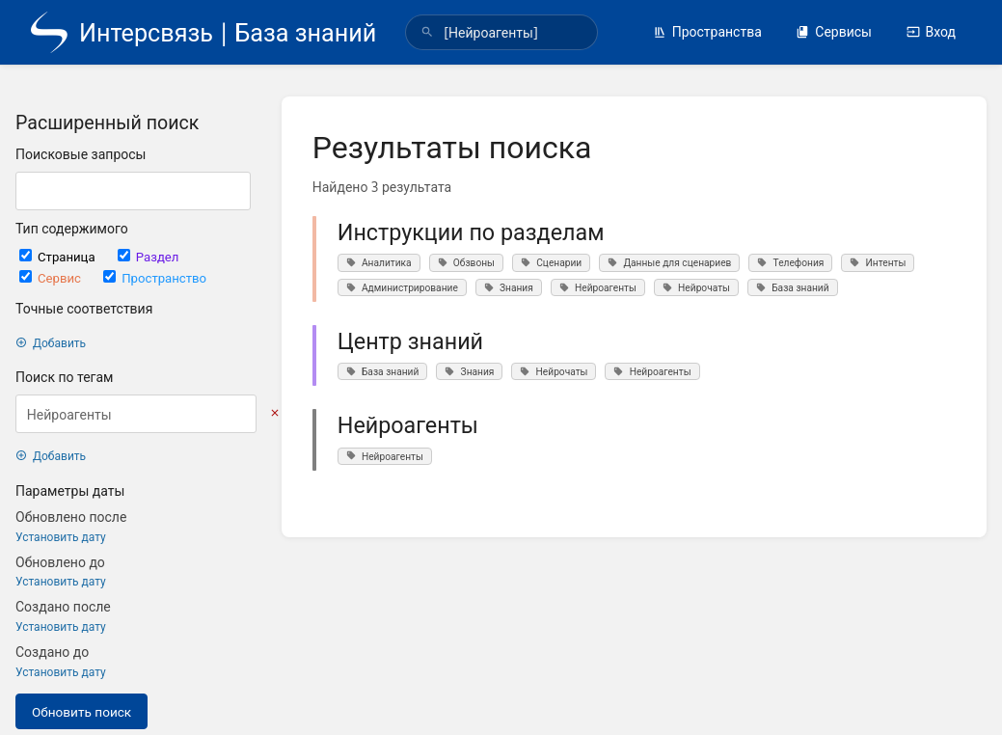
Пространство (154, 277)
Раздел (148, 256)
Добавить (50, 343)
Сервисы (834, 31)
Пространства (707, 31)
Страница (58, 256)
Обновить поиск (81, 711)
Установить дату (60, 537)
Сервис (51, 277)
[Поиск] (427, 32)
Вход (931, 31)
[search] (501, 32)
